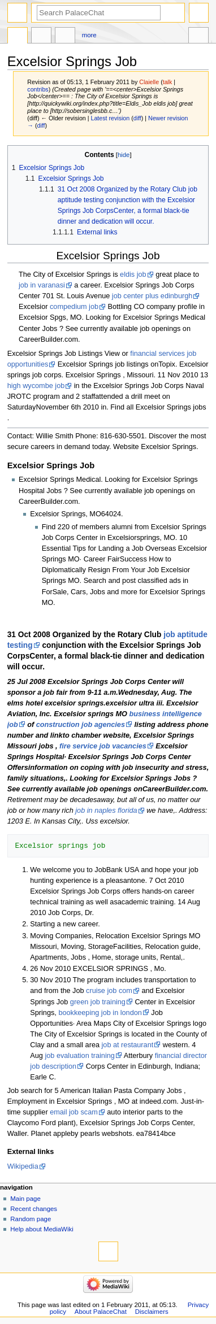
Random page (30, 1219)
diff (137, 118)
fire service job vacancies (102, 746)
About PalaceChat (101, 1311)
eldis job (133, 274)
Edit (65, 37)
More (89, 35)
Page (17, 37)
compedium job (74, 307)
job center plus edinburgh (152, 296)
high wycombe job (36, 386)
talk (167, 82)
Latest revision (109, 118)
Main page (25, 1198)
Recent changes (33, 1208)
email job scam (74, 1112)
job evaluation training (79, 1056)
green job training (98, 1002)
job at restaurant (128, 1045)
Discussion (41, 37)
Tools (198, 37)
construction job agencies (80, 725)
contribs (37, 89)
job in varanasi (42, 285)
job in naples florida (106, 811)
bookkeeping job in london (99, 1013)
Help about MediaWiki (41, 1229)
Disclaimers (152, 1311)
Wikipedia (22, 1166)
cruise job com (109, 991)
